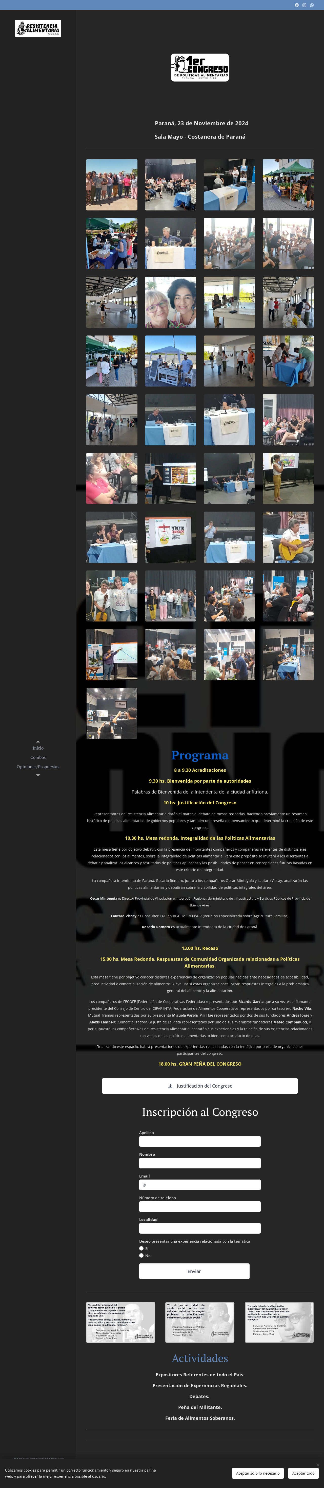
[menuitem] (38, 748)
